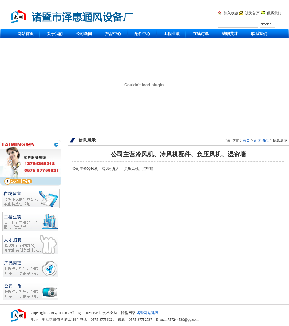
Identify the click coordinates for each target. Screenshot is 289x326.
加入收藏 (231, 13)
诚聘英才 (230, 33)
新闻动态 (261, 140)
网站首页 (26, 33)
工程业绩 (172, 33)
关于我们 (55, 33)
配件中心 (142, 33)
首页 (246, 140)
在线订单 (201, 33)
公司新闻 (84, 33)
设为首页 (252, 13)
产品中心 (113, 33)
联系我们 (274, 13)
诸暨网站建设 (148, 313)
